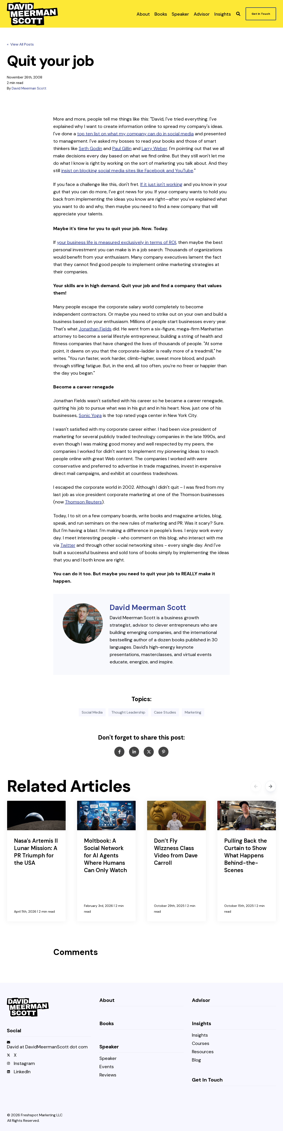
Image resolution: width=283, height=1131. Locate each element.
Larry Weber (154, 148)
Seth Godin (90, 148)
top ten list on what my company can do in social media (135, 134)
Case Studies (165, 712)
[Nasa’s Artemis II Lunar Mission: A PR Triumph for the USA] (36, 861)
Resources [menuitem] (203, 1052)
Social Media (92, 712)
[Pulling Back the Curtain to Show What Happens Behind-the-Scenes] (246, 861)
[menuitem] (143, 14)
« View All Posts (20, 44)
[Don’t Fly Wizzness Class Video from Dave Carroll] (176, 861)
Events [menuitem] (106, 1067)
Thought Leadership (128, 712)
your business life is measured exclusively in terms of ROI (116, 242)
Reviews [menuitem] (107, 1075)
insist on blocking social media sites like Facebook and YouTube (127, 171)
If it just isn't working (161, 184)
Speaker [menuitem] (108, 1058)
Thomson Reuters (83, 502)
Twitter (67, 545)
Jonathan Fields (95, 329)
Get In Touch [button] (261, 14)
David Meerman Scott (29, 88)
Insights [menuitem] (200, 1035)
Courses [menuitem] (200, 1043)
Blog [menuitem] (196, 1060)
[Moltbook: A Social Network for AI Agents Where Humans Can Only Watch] (106, 861)
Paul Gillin (122, 148)
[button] (238, 14)
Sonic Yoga (90, 415)
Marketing (193, 712)
